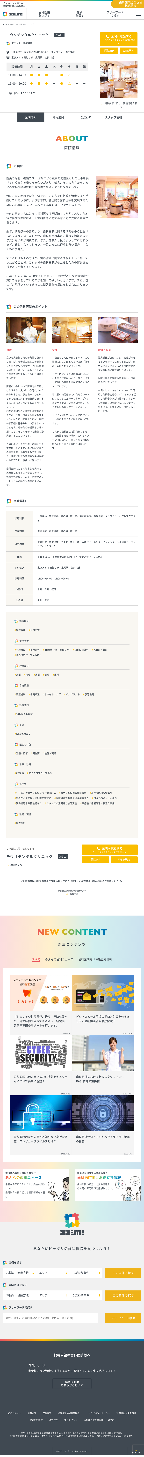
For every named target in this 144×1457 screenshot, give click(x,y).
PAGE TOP (136, 1452)
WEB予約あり (23, 734)
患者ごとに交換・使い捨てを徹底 (33, 798)
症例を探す (79, 14)
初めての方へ (14, 1413)
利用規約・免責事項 (126, 1413)
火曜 (28, 675)
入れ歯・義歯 (101, 650)
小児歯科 (35, 650)
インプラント (73, 694)
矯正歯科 (20, 694)
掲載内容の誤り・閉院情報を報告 (121, 105)
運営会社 (53, 1420)
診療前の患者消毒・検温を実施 (98, 803)
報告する (74, 894)
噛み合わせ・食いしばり (29, 655)
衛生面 (36, 753)
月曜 (18, 675)
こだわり (86, 117)
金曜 (47, 675)
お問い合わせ (36, 1420)
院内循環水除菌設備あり (29, 803)
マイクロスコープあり (40, 773)
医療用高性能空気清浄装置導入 (72, 798)
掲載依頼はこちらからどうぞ (72, 1384)
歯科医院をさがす (44, 14)
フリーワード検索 (123, 1318)
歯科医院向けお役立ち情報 (95, 959)
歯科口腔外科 (82, 650)
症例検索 (32, 1413)
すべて (36, 959)
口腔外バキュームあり (105, 798)
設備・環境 (50, 753)
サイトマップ (70, 1420)
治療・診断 (22, 753)
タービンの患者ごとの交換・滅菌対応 (36, 793)
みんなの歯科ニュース (59, 959)
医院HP (109, 50)
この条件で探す (123, 1273)
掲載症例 (58, 117)
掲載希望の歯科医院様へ (70, 1413)
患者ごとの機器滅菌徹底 (73, 793)
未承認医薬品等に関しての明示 (99, 1420)
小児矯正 (35, 694)
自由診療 (35, 630)
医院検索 (47, 1413)
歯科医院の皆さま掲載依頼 (130, 4)
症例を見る (16, 865)
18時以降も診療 (24, 714)
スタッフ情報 (113, 117)
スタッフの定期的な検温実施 (62, 803)
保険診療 (20, 630)
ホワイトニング (52, 694)
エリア (43, 1272)
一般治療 (20, 650)
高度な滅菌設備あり (101, 793)
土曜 (56, 675)
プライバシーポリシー (99, 1413)
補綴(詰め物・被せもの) (57, 650)
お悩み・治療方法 (17, 1272)
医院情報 (30, 117)
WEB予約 (128, 50)
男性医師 (20, 823)
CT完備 (20, 773)
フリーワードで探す (115, 14)
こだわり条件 (80, 1272)
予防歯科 (89, 694)
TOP (5, 24)
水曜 (37, 675)
